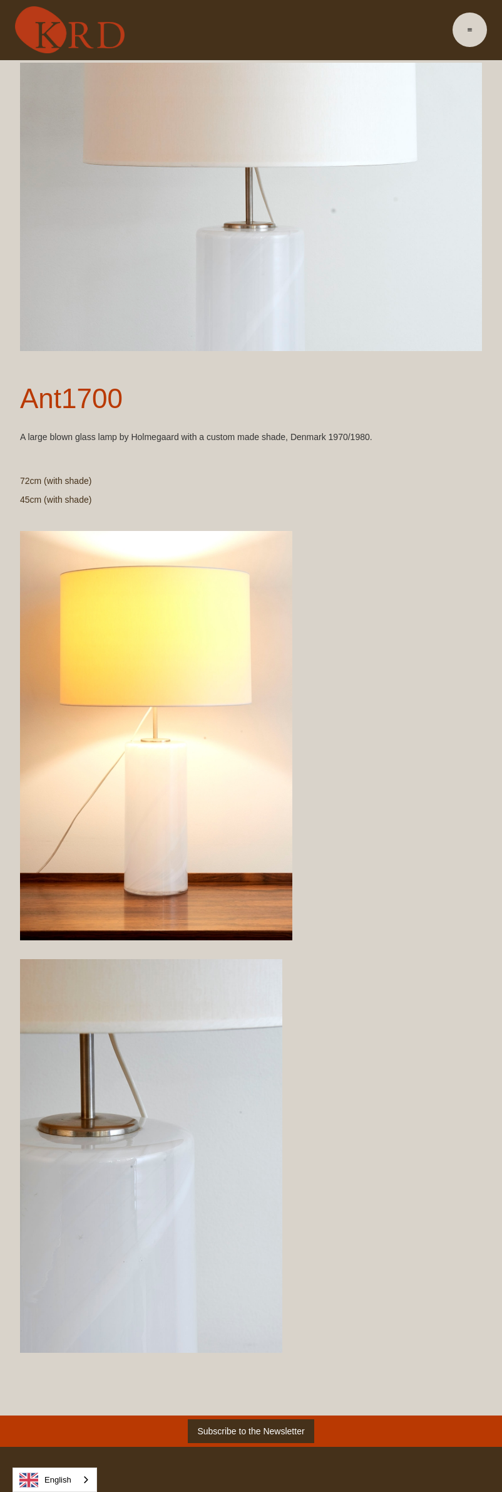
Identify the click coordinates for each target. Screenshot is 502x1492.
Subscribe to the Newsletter (250, 1431)
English (45, 1480)
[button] (470, 30)
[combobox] (55, 1480)
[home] (70, 29)
